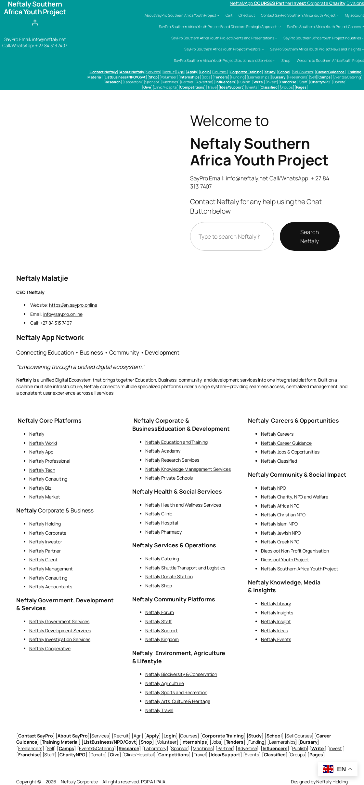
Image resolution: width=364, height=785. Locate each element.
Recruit (168, 71)
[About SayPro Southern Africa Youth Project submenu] (218, 15)
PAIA (160, 781)
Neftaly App (41, 452)
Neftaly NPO (273, 488)
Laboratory (133, 81)
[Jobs (206, 77)
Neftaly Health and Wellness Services (183, 505)
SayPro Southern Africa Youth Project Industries (322, 37)
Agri (180, 71)
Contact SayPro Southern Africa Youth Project (298, 15)
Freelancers (297, 77)
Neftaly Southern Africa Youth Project (259, 151)
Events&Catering (347, 77)
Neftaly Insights (277, 613)
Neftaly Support (161, 630)
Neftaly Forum (159, 612)
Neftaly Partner (45, 551)
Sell (313, 77)
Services (153, 71)
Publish (244, 81)
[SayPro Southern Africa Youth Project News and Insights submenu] (363, 49)
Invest (272, 81)
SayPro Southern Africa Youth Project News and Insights (315, 49)
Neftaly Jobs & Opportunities (290, 452)
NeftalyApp (242, 3)
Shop (286, 60)
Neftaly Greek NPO (280, 542)
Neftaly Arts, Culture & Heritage (177, 701)
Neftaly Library (276, 603)
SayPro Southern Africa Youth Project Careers (324, 26)
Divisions (355, 3)
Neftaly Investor (45, 542)
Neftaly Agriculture (164, 683)
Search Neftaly (309, 236)
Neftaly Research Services (172, 460)
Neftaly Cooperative (50, 648)
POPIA (147, 781)
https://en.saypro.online (73, 305)
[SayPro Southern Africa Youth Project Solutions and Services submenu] (274, 61)
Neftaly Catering (162, 558)
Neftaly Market (44, 497)
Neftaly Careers (277, 434)
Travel (212, 87)
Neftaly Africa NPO (280, 506)
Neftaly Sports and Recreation (176, 692)
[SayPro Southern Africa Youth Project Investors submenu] (263, 49)
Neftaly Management (51, 569)
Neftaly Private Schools (169, 478)
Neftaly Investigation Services (59, 639)
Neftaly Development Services (60, 630)
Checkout (246, 15)
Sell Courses (303, 71)
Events (251, 87)
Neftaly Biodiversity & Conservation (181, 674)
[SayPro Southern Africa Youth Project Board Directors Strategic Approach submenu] (280, 26)
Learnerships (258, 77)
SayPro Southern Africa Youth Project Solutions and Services (223, 60)
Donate (339, 81)
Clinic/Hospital (165, 87)
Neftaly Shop (158, 585)
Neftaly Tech (42, 470)
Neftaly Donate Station (169, 576)
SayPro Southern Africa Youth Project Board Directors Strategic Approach (218, 26)
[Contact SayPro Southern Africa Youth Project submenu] (337, 15)
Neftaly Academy (163, 451)
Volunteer (168, 77)
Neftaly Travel (159, 710)
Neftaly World (43, 443)
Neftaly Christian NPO (283, 515)
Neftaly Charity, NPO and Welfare (294, 497)
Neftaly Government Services (59, 621)
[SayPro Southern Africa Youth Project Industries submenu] (363, 38)
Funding (238, 77)
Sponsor (152, 81)
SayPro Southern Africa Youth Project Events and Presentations (222, 37)
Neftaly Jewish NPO (281, 533)
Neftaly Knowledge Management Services (188, 469)
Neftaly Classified (279, 461)
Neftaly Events (276, 639)
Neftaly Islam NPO (279, 524)
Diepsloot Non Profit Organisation (295, 551)
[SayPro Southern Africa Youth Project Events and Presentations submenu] (276, 38)
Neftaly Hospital (161, 523)
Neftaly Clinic (159, 514)
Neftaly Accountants (50, 586)
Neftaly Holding (45, 524)
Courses (220, 71)
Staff (303, 81)
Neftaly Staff (158, 621)
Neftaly (36, 434)
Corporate (318, 3)
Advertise (204, 81)
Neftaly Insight (276, 621)
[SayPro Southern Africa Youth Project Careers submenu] (363, 26)
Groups (286, 87)
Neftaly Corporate (47, 533)
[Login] (35, 23)
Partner (284, 3)
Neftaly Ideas (274, 630)
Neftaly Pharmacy (163, 532)
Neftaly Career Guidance (286, 443)
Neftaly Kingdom (162, 639)
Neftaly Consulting (48, 479)
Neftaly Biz (40, 488)
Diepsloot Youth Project (285, 559)
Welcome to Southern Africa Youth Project (330, 60)
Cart (229, 15)
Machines (170, 81)
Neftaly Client (43, 559)
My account (354, 15)
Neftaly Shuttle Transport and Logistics (185, 568)
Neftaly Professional (49, 461)
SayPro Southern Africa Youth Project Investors (222, 49)
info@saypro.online (62, 314)
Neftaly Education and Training (176, 442)
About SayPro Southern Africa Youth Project (180, 15)
